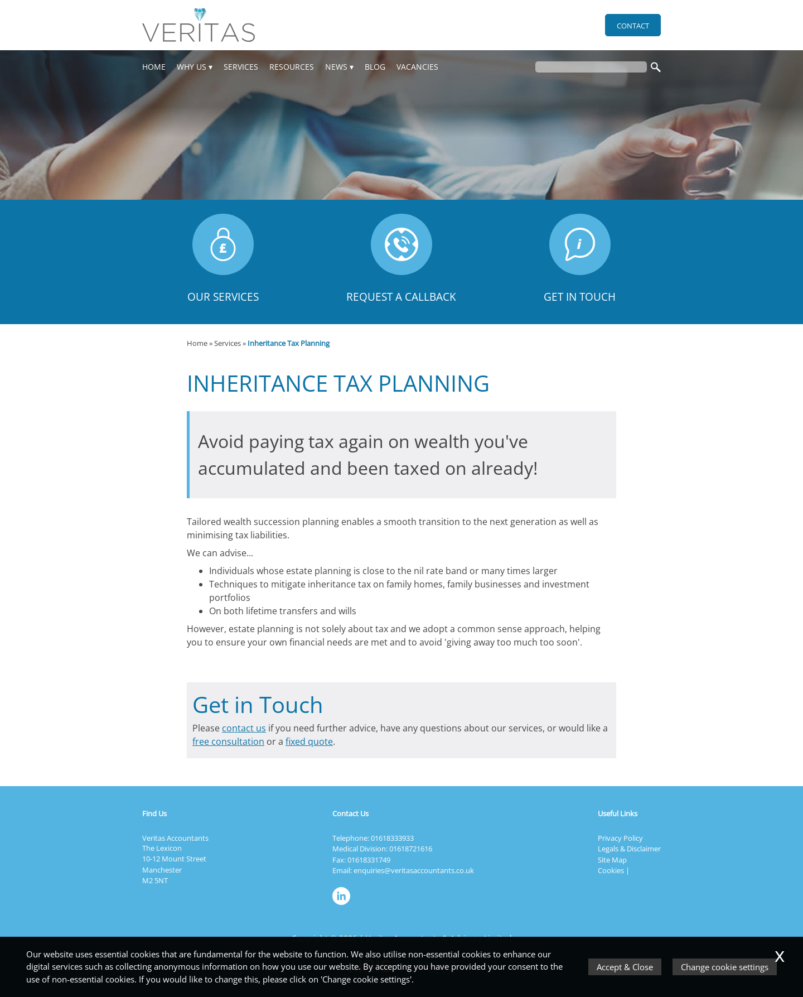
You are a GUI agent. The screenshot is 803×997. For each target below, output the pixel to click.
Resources (291, 66)
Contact (633, 26)
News (336, 66)
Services (241, 66)
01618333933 (392, 838)
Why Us (191, 66)
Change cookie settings (724, 966)
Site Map (612, 860)
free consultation (228, 741)
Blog (375, 66)
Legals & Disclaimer (629, 849)
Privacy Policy (620, 838)
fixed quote (309, 741)
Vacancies (417, 66)
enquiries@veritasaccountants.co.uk (414, 870)
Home (154, 66)
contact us (244, 728)
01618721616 (410, 849)
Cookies (611, 870)
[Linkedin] (344, 905)
